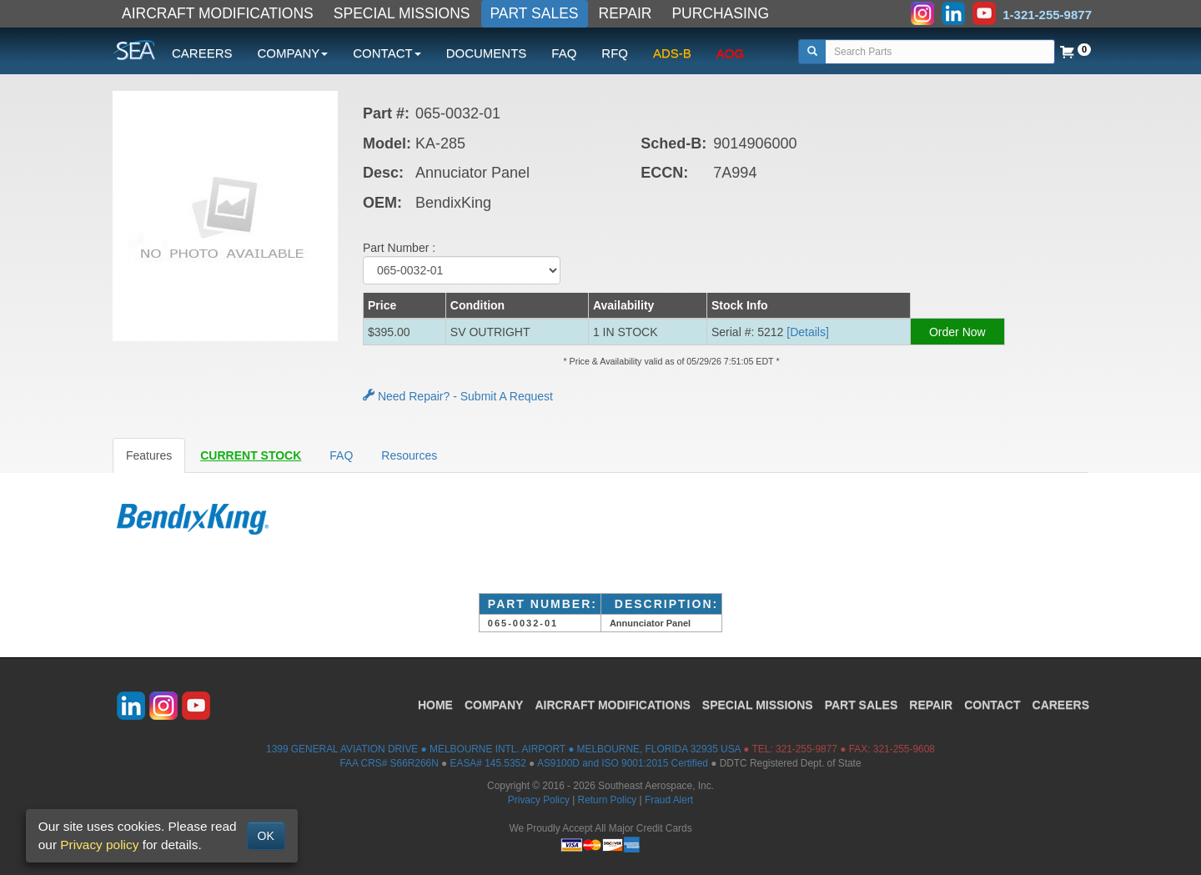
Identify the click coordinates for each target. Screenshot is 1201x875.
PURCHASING (720, 13)
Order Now (957, 332)
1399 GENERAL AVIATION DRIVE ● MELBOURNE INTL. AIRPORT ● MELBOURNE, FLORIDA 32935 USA (503, 749)
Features (149, 455)
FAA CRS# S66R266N (388, 763)
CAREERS (202, 53)
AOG (730, 53)
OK (266, 835)
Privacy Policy (539, 800)
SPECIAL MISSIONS (402, 13)
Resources (409, 455)
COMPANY (494, 705)
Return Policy (607, 800)
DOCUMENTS (486, 53)
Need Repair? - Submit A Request (458, 396)
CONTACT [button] (386, 53)
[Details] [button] (807, 332)
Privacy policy (99, 844)
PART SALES (534, 13)
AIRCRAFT (612, 705)
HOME (435, 705)
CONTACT (992, 705)
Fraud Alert (669, 800)
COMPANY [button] (293, 53)
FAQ (563, 53)
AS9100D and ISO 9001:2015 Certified (622, 763)
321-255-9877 (806, 749)
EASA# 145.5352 (488, 763)
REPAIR (625, 13)
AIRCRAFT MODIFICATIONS (218, 13)
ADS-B (672, 53)
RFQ (614, 53)
